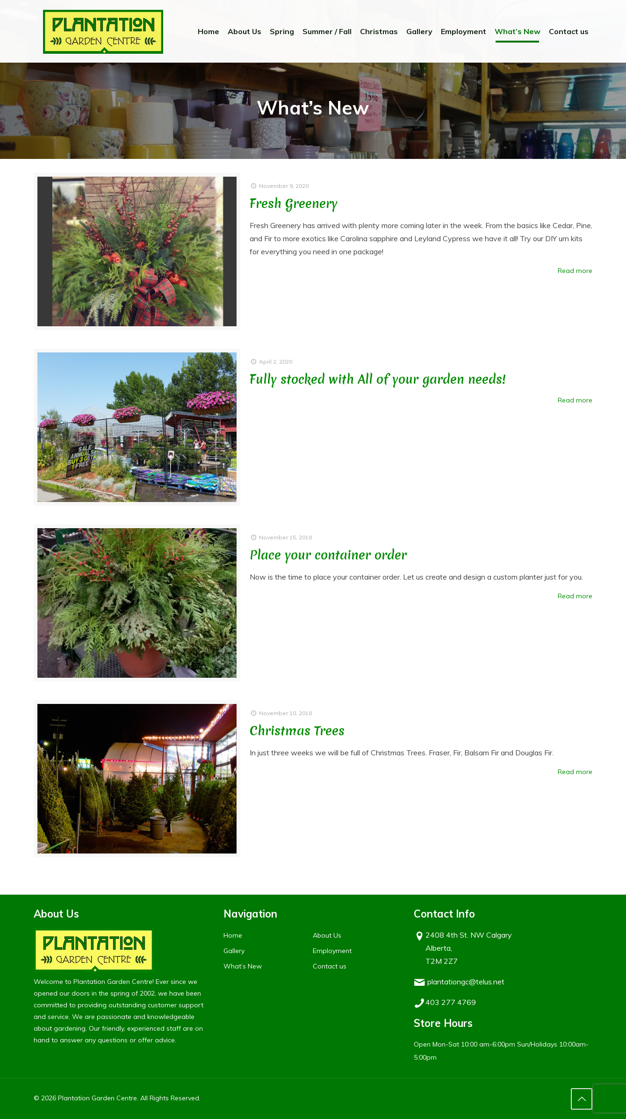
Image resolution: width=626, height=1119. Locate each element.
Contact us (329, 966)
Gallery (234, 951)
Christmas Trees (297, 730)
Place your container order (328, 555)
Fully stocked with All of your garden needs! (378, 379)
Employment (332, 951)
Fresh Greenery (294, 203)
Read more (575, 270)
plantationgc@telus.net (465, 981)
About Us (327, 935)
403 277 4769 (450, 1002)
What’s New (242, 966)
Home (232, 935)
